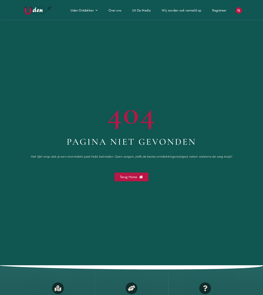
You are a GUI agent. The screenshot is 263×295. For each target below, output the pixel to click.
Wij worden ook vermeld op (181, 10)
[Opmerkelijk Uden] (58, 288)
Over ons (114, 10)
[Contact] (205, 288)
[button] (239, 10)
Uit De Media (141, 10)
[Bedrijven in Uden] (131, 288)
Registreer (219, 10)
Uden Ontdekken (84, 10)
